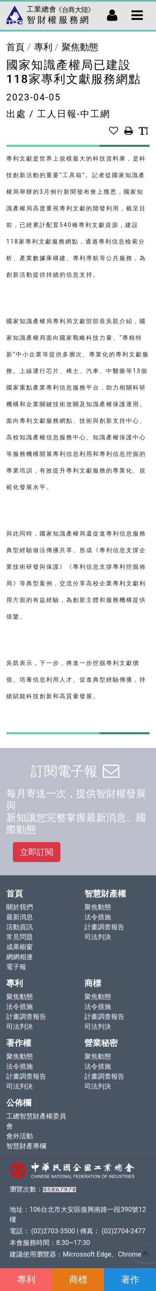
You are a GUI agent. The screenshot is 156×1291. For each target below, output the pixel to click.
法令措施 (97, 917)
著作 (130, 1279)
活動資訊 (19, 927)
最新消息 (19, 917)
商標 (78, 1279)
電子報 (16, 967)
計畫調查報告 (104, 927)
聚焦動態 (80, 47)
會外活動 (19, 1136)
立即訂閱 (36, 852)
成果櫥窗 (19, 947)
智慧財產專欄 (26, 1146)
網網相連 (19, 957)
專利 (26, 1279)
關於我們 (19, 907)
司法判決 (97, 937)
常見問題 (19, 937)
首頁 (15, 47)
